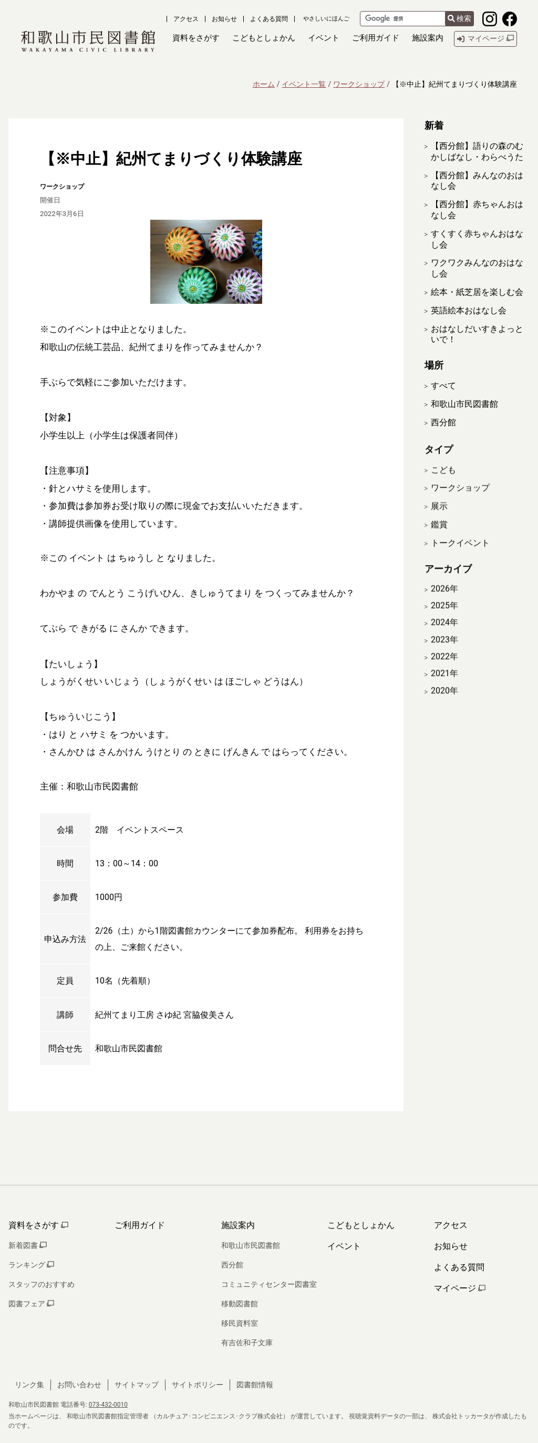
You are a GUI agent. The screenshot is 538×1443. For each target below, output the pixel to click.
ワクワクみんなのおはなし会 (477, 268)
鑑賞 (439, 538)
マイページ (459, 1288)
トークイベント (460, 556)
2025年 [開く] (444, 618)
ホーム (264, 84)
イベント (344, 1246)
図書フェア (31, 1303)
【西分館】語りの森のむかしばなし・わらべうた (477, 151)
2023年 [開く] (444, 653)
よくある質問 (269, 19)
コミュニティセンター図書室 (269, 1284)
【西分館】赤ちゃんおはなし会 (477, 209)
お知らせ (224, 19)
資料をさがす (38, 1225)
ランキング (31, 1265)
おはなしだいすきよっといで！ (477, 334)
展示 (439, 520)
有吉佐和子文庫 (247, 1342)
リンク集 (29, 1384)
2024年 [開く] (444, 636)
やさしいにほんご (326, 19)
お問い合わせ (79, 1384)
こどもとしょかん (361, 1225)
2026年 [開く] (444, 602)
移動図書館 (239, 1303)
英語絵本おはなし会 (468, 310)
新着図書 (27, 1245)
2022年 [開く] (444, 669)
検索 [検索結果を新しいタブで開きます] (459, 18)
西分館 (443, 422)
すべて (443, 386)
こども (443, 483)
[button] (196, 38)
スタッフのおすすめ (41, 1284)
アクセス (186, 19)
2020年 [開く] (444, 704)
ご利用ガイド (140, 1225)
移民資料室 (239, 1323)
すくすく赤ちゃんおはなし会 (477, 239)
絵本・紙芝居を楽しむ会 (477, 292)
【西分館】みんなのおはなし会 (477, 180)
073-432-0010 (108, 1404)
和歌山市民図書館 (464, 404)
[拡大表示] (206, 262)
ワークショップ (359, 84)
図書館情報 (254, 1384)
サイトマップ (137, 1384)
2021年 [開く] (444, 687)
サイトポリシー (197, 1384)
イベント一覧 (304, 84)
